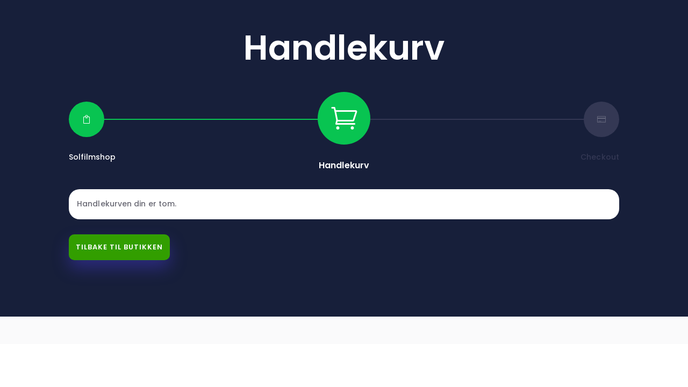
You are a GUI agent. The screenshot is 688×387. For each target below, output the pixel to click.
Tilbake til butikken (119, 247)
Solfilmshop (92, 157)
